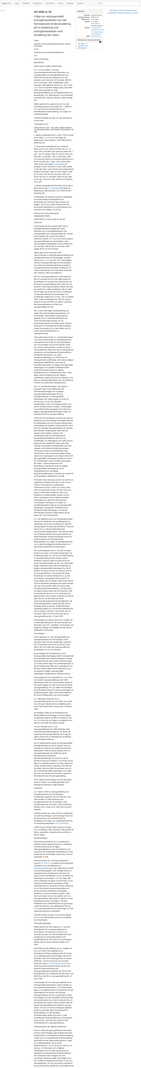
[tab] (118, 11)
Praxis (60, 3)
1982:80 (123, 21)
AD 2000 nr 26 (7, 10)
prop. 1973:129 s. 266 (66, 826)
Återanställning (118, 32)
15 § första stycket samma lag (62, 685)
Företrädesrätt (118, 25)
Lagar (17, 3)
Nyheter (80, 3)
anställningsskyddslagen (46, 617)
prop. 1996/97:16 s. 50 (59, 831)
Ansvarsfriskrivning (78, 1067)
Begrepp (70, 3)
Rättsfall (26, 3)
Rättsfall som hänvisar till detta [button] (111, 38)
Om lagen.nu (64, 1067)
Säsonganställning (119, 30)
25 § (114, 21)
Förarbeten (37, 3)
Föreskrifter (49, 3)
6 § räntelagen (58, 1005)
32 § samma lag (62, 582)
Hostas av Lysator (110, 1067)
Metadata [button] (103, 11)
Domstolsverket (118, 34)
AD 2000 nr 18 (84, 612)
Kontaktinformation (94, 1067)
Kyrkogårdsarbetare (119, 28)
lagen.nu (6, 3)
